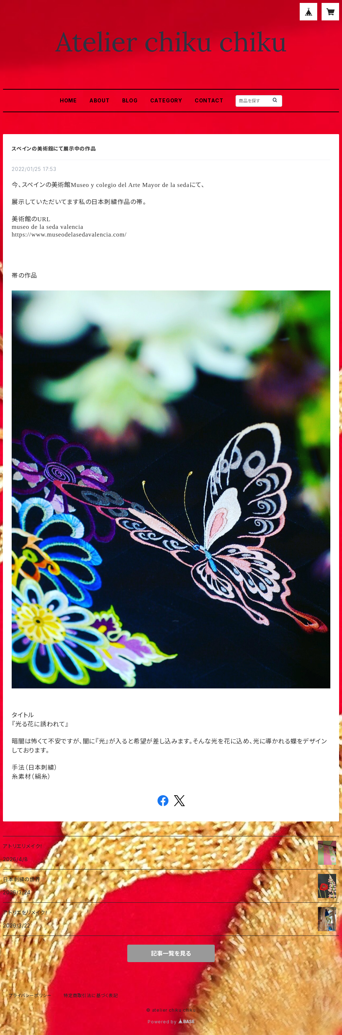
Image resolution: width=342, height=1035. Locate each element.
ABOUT (99, 100)
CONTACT (209, 100)
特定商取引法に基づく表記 (90, 995)
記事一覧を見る (171, 953)
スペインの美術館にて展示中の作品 (54, 148)
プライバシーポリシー (30, 995)
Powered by (171, 1021)
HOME (68, 100)
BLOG (130, 100)
